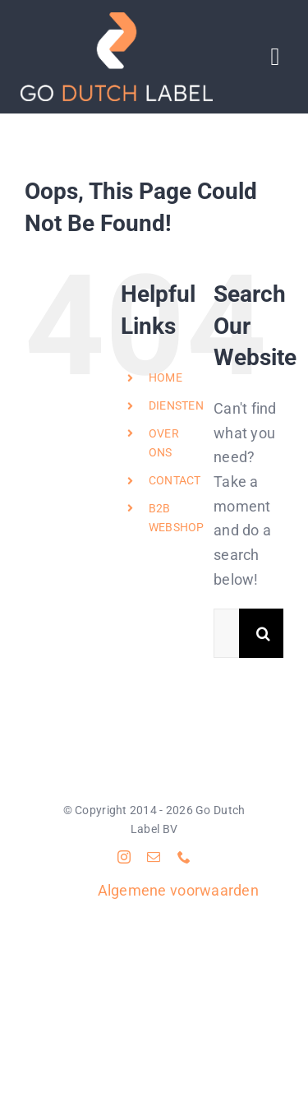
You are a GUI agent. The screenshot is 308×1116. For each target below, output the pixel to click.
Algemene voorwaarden (178, 890)
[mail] (153, 857)
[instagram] (124, 857)
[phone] (184, 857)
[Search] (263, 633)
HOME (165, 377)
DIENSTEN (176, 405)
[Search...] (226, 633)
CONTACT (175, 480)
